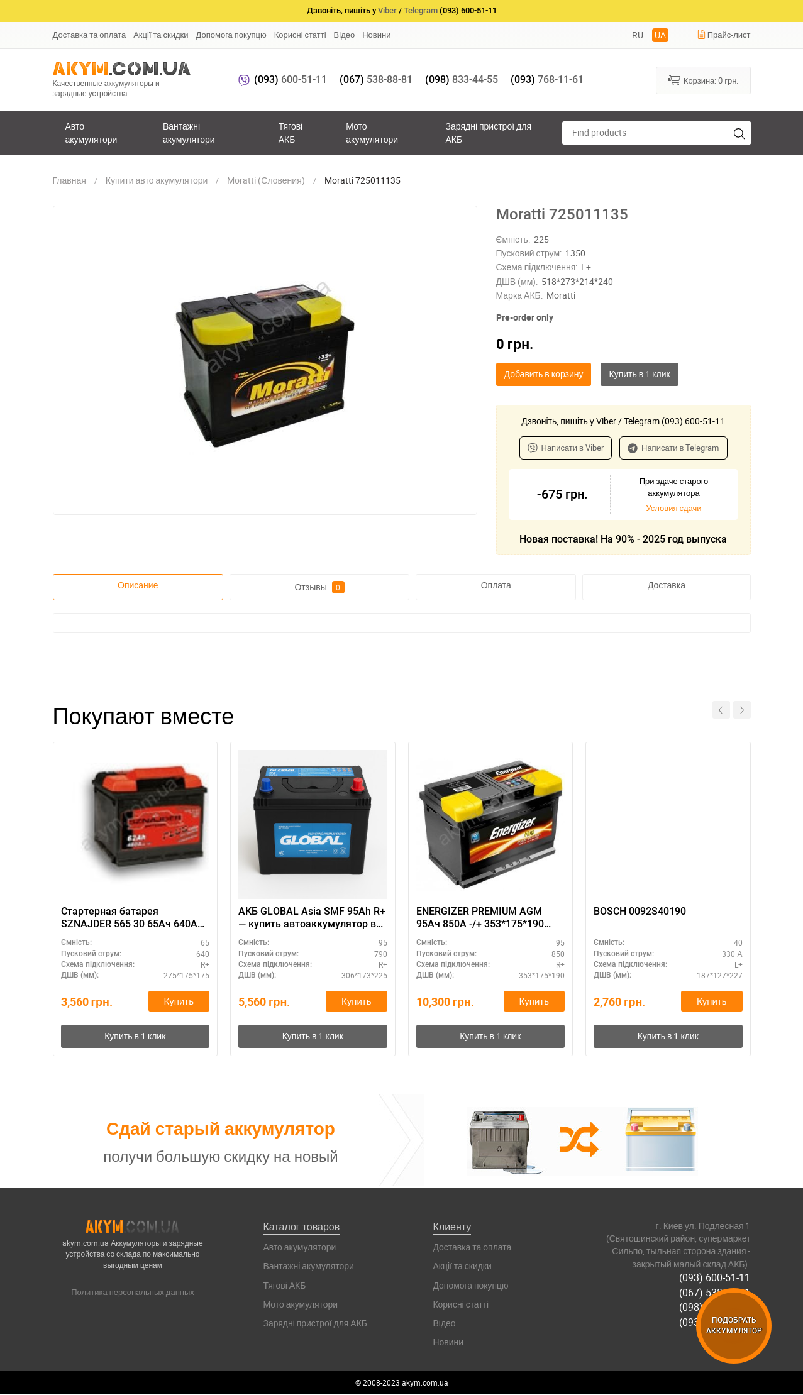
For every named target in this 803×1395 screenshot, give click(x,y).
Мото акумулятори (372, 132)
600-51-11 (290, 79)
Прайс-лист (724, 34)
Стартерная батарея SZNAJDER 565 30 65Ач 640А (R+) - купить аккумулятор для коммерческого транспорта (133, 918)
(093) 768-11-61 (715, 1321)
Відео (344, 34)
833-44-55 (461, 79)
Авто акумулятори (91, 132)
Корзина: (703, 80)
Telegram (421, 10)
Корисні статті (300, 34)
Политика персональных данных (132, 1292)
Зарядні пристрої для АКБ (488, 132)
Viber (387, 10)
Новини (376, 34)
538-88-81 (376, 79)
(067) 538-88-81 (715, 1292)
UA (660, 35)
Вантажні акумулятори (189, 132)
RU (637, 35)
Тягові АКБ (290, 132)
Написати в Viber (566, 447)
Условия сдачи (673, 508)
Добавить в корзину (544, 374)
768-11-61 (547, 79)
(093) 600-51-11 (715, 1277)
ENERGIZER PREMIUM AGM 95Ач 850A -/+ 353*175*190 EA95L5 (480, 918)
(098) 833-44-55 (715, 1307)
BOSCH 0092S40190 (640, 911)
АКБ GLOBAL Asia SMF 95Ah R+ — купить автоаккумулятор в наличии (311, 918)
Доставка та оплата (89, 34)
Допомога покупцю (231, 34)
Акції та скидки (160, 34)
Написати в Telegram (673, 447)
